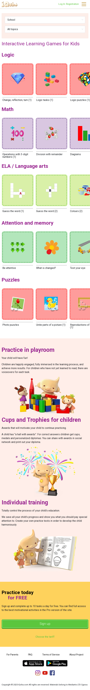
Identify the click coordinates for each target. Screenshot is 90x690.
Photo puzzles (10, 324)
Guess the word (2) (47, 211)
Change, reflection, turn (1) (17, 100)
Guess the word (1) (13, 211)
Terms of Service (51, 654)
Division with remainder (49, 154)
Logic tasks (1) (44, 100)
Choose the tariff (45, 636)
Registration (72, 4)
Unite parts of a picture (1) (50, 324)
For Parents (12, 654)
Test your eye (77, 267)
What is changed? (46, 267)
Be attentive (9, 267)
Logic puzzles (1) (80, 100)
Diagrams (75, 154)
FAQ (30, 654)
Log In (61, 4)
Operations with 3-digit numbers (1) (15, 155)
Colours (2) (76, 211)
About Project (76, 654)
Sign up (45, 624)
